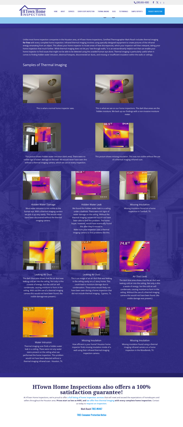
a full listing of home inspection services (85, 397)
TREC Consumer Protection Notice (91, 415)
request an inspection (96, 403)
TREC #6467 (96, 408)
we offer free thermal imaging (100, 400)
